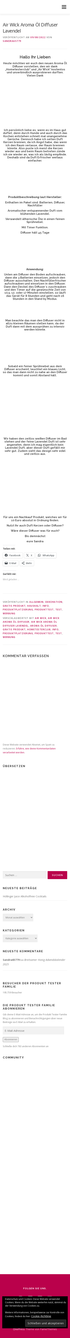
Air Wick (40, 618)
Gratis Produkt (14, 605)
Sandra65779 (12, 41)
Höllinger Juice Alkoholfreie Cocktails (24, 896)
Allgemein (36, 601)
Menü (64, 7)
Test (58, 609)
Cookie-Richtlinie (41, 1316)
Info (46, 605)
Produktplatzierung (18, 609)
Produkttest (44, 609)
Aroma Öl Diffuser (43, 625)
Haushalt (34, 605)
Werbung (9, 613)
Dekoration (54, 601)
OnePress (19, 1329)
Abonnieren (10, 1039)
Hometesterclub (39, 629)
